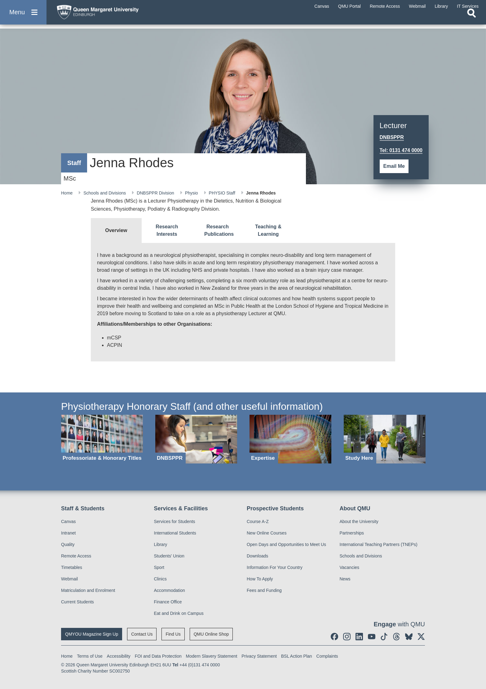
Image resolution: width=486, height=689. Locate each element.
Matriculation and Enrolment (88, 590)
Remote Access (76, 555)
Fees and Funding (264, 590)
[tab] (116, 230)
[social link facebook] (334, 636)
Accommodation (169, 590)
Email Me (394, 166)
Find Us (173, 634)
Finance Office (168, 601)
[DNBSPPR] (196, 439)
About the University (359, 521)
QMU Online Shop (211, 634)
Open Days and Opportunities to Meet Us (286, 544)
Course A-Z (258, 521)
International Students (175, 532)
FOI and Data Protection (158, 656)
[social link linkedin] (359, 636)
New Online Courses (266, 532)
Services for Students (174, 521)
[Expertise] (290, 439)
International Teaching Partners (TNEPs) (379, 544)
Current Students (77, 601)
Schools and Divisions (105, 192)
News (345, 578)
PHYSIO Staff (222, 192)
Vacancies (350, 567)
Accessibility (118, 656)
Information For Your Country (275, 567)
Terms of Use (89, 656)
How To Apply (260, 578)
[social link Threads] (396, 636)
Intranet (68, 532)
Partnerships (352, 532)
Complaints (327, 656)
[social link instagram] (347, 636)
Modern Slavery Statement (211, 656)
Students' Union (169, 555)
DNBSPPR (392, 137)
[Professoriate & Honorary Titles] (102, 439)
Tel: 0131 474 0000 (401, 150)
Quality (68, 544)
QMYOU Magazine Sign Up (91, 634)
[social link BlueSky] (409, 636)
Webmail (69, 578)
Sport (159, 567)
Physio (192, 192)
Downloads (257, 555)
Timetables (71, 567)
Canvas (68, 521)
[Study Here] (385, 439)
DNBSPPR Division (156, 192)
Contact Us (141, 634)
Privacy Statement (259, 656)
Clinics (160, 578)
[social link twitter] (421, 636)
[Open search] (471, 20)
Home (67, 192)
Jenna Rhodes (261, 192)
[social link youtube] (371, 636)
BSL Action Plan (296, 656)
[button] (23, 16)
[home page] (112, 14)
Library (160, 544)
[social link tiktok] (384, 636)
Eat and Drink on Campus (179, 613)
